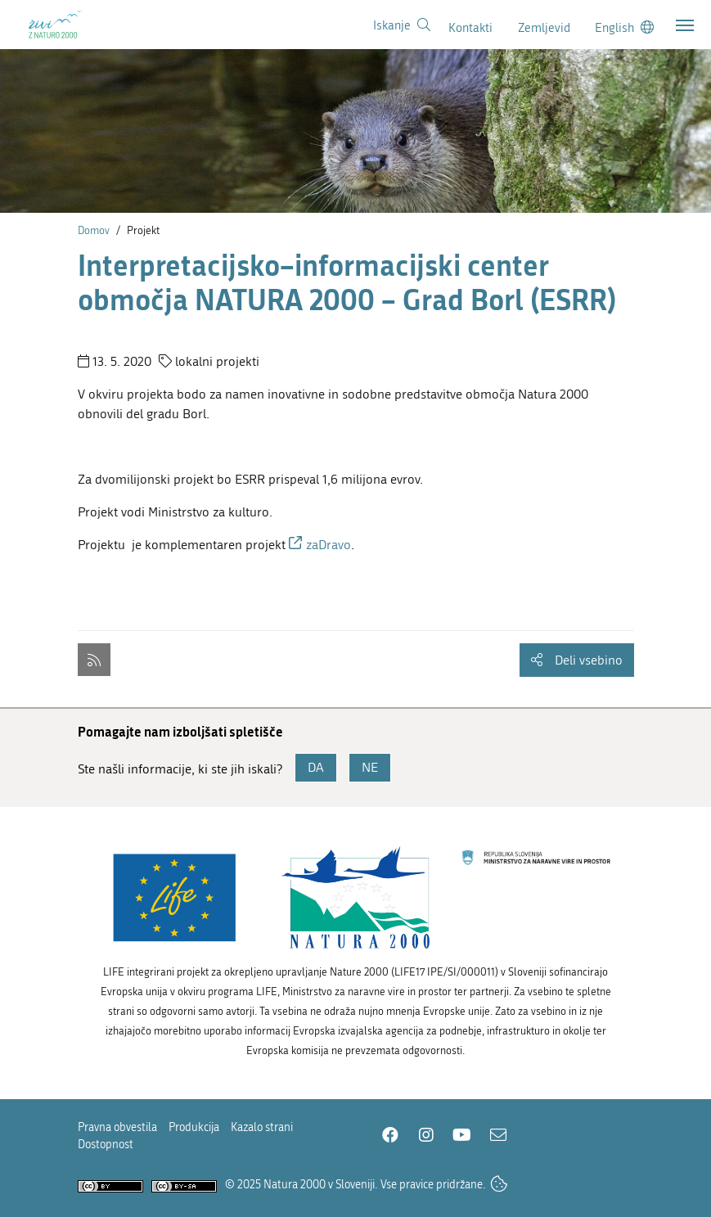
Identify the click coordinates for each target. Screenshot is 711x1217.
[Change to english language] (624, 27)
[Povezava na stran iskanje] (401, 25)
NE (370, 767)
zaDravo (328, 544)
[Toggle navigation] (685, 25)
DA (316, 767)
